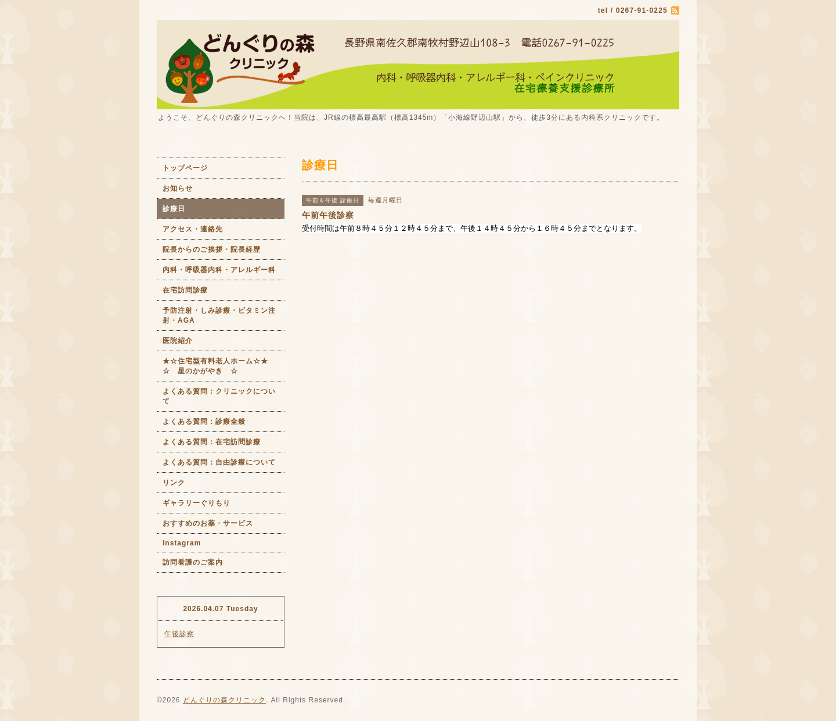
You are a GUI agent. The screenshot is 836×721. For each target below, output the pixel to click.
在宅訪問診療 (185, 290)
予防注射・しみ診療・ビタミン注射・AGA (219, 315)
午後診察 (179, 634)
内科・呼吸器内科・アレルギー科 (219, 270)
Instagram (182, 543)
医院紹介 (178, 341)
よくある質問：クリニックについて (219, 396)
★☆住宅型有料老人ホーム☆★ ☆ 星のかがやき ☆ (223, 366)
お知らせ (178, 188)
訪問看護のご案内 (193, 562)
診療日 (174, 209)
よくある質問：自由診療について (219, 462)
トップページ (185, 168)
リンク (174, 483)
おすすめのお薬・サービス (208, 523)
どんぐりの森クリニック (224, 700)
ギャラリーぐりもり (196, 503)
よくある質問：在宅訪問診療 (212, 442)
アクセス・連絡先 (193, 229)
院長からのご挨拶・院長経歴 (212, 249)
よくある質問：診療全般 (204, 421)
